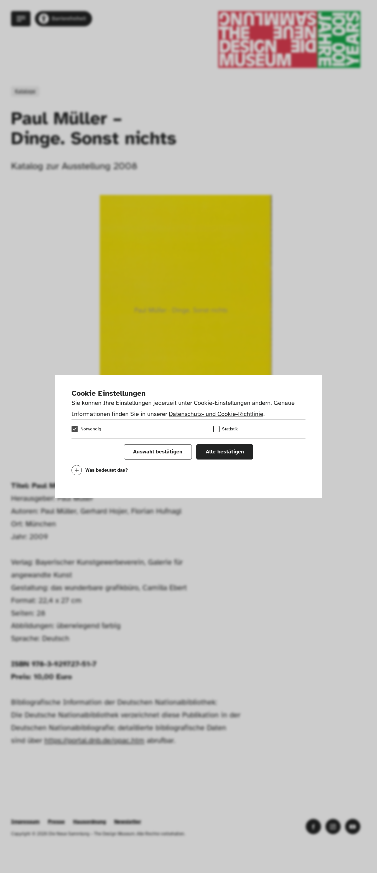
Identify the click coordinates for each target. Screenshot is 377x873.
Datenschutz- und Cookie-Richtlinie (216, 414)
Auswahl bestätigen (157, 451)
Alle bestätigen (225, 451)
